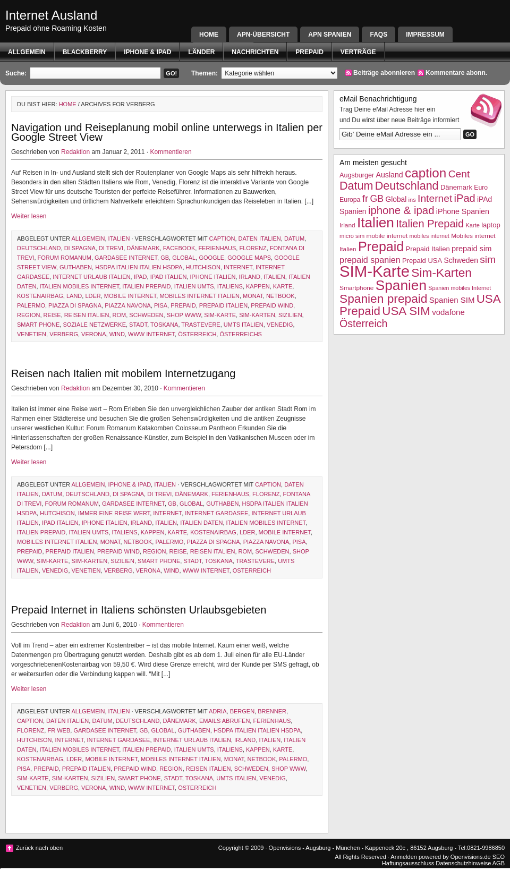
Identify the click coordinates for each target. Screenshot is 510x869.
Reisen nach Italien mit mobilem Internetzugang (123, 373)
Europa (349, 199)
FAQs (378, 34)
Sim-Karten (257, 315)
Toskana (164, 324)
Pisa (160, 305)
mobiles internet (429, 236)
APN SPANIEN (329, 34)
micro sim (351, 236)
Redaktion (75, 152)
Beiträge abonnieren (384, 72)
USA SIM (406, 311)
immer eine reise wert (114, 513)
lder (92, 296)
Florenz (252, 248)
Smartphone (356, 288)
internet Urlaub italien (91, 277)
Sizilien (290, 315)
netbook (280, 296)
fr (365, 198)
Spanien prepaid (383, 298)
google (211, 257)
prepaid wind (272, 305)
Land (74, 296)
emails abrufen (224, 721)
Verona (93, 334)
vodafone (448, 312)
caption (222, 238)
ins (412, 200)
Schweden (146, 315)
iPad (140, 277)
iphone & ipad (147, 52)
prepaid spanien (370, 260)
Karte (282, 286)
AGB (498, 863)
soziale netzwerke (94, 324)
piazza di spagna (74, 305)
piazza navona (128, 305)
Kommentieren (171, 152)
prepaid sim (471, 248)
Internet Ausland (51, 15)
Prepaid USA (422, 261)
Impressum (425, 34)
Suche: (16, 73)
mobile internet (130, 296)
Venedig (280, 324)
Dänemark (142, 248)
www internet (151, 334)
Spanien (401, 285)
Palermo (31, 305)
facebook (179, 248)
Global (184, 257)
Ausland (389, 175)
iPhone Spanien (462, 211)
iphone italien (212, 277)
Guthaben (76, 267)
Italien (119, 238)
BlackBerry (85, 52)
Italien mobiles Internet (80, 286)
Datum (294, 238)
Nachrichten (255, 52)
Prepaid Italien (223, 305)
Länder (201, 52)
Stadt (138, 324)
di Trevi (111, 248)
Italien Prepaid (146, 286)
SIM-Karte (220, 315)
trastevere (200, 324)
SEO (498, 857)
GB (164, 257)
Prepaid (309, 52)
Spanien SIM (452, 299)
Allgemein (27, 52)
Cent (459, 174)
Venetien (31, 334)
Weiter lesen (28, 216)
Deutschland (39, 248)
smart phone (38, 324)
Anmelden (403, 857)
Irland (249, 277)
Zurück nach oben (39, 848)
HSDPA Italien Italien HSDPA (138, 267)
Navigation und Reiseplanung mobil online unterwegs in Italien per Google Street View (166, 132)
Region (28, 315)
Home (208, 34)
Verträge (358, 52)
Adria (218, 711)
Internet (238, 267)
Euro (481, 187)
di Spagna (80, 248)
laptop (490, 225)
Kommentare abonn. (456, 72)
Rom (119, 315)
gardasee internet (126, 257)
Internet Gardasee (216, 513)
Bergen (242, 711)
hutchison (203, 267)
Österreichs (240, 334)
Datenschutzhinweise (463, 863)
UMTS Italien (244, 324)
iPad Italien (168, 277)
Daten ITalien (260, 238)
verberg (63, 334)
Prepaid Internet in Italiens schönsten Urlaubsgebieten (138, 610)
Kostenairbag (40, 296)
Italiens (230, 286)
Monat (253, 296)
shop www (184, 315)
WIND (117, 334)
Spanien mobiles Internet (459, 288)
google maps (249, 257)
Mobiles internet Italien (199, 296)
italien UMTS (194, 286)
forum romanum (64, 257)
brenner (272, 711)
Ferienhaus (217, 248)
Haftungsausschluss (408, 863)
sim (488, 259)
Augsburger (356, 175)
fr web (58, 730)
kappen (258, 286)
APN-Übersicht (263, 34)
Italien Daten (201, 522)
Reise (52, 315)
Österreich (197, 334)
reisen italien (86, 315)
